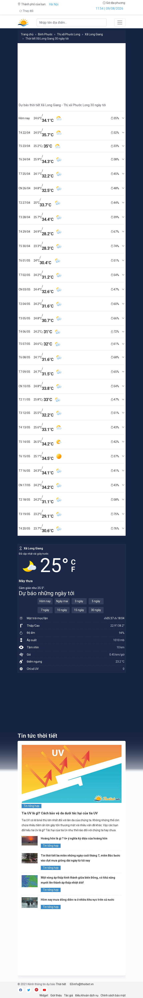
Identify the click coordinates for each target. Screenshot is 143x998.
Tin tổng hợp (31, 806)
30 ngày (96, 610)
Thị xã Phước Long (68, 34)
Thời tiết (61, 984)
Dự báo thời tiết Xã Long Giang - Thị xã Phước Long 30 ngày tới (62, 105)
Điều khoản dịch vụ (86, 995)
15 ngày (79, 610)
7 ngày (45, 610)
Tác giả (68, 995)
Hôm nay (45, 601)
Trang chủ (27, 34)
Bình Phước (45, 34)
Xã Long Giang (94, 34)
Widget (43, 995)
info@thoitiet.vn (82, 984)
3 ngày (79, 601)
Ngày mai (62, 601)
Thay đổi (26, 10)
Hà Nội (53, 4)
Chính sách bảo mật (113, 995)
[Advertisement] (72, 71)
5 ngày (96, 601)
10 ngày (62, 610)
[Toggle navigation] (119, 22)
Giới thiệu (56, 995)
